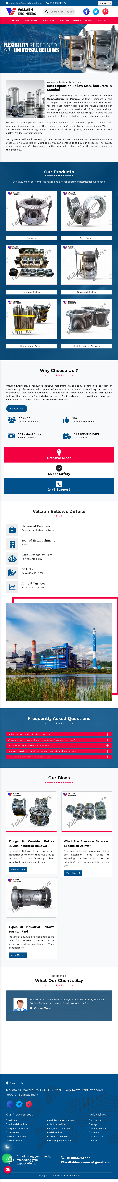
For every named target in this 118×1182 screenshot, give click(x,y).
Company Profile (30, 20)
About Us (95, 1123)
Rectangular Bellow (31, 346)
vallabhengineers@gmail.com (24, 3)
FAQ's (93, 1144)
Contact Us (101, 20)
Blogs (93, 1127)
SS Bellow (13, 1136)
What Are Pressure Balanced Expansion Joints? (87, 847)
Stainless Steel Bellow (60, 1123)
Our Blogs (77, 20)
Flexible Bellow (56, 1127)
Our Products (47, 20)
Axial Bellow (87, 238)
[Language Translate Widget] (105, 3)
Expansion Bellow (17, 1131)
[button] (9, 48)
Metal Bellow (14, 1144)
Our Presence (97, 1131)
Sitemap (88, 20)
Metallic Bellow (16, 1140)
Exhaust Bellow (31, 292)
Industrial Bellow (16, 1127)
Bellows (31, 238)
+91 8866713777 (56, 3)
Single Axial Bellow (58, 1131)
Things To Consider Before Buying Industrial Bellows (31, 847)
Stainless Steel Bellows (87, 346)
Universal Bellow (86, 292)
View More (18, 872)
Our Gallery (63, 20)
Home (15, 20)
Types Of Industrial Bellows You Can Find (31, 932)
